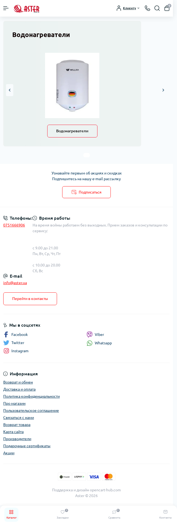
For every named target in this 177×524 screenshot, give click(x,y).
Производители (17, 439)
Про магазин (14, 403)
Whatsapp (99, 343)
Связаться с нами (18, 417)
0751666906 (14, 225)
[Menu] (6, 8)
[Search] (157, 8)
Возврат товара (16, 424)
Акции (8, 453)
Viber (95, 335)
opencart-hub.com (105, 490)
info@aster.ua (15, 283)
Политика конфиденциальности (31, 396)
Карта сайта (13, 432)
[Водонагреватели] (72, 85)
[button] (9, 90)
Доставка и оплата (19, 389)
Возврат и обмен (18, 382)
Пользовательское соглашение (31, 410)
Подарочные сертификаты (26, 446)
